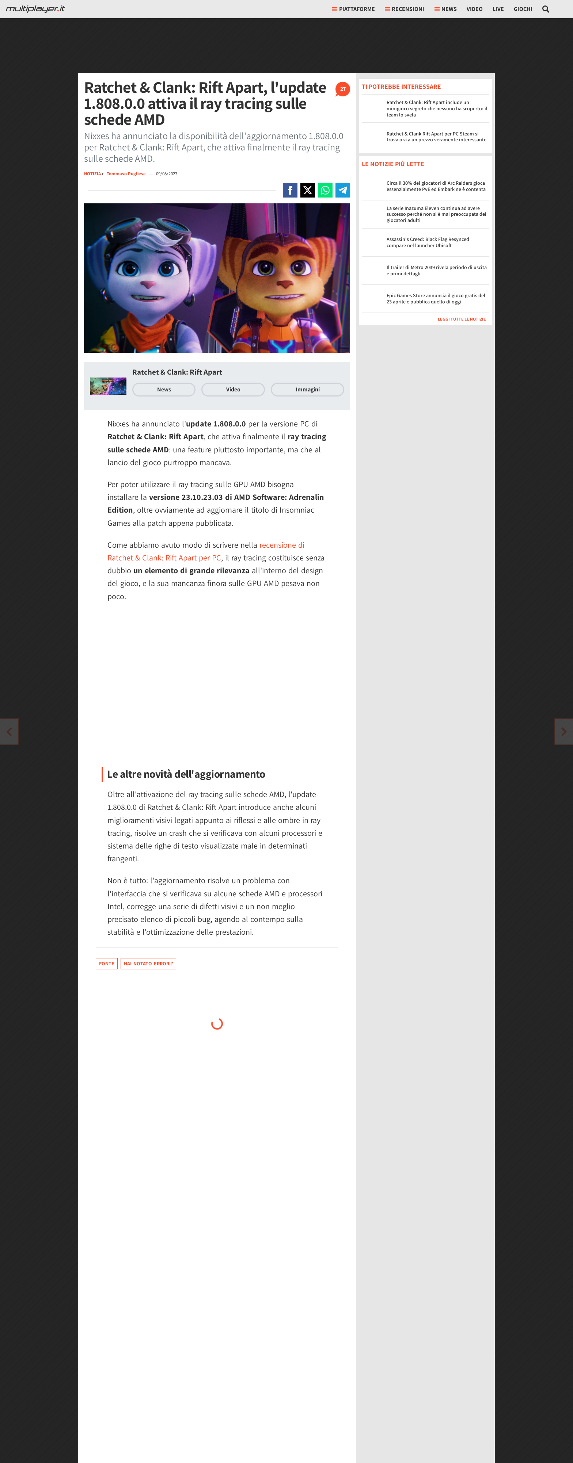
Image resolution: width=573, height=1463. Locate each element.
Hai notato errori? (148, 963)
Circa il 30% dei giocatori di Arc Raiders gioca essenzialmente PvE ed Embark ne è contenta (436, 186)
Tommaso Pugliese (127, 174)
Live (498, 9)
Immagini (308, 389)
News (164, 389)
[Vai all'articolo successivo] (9, 731)
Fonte (106, 963)
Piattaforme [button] (353, 9)
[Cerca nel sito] (546, 9)
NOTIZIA (92, 174)
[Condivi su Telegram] (342, 190)
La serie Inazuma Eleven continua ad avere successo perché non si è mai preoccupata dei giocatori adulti (436, 214)
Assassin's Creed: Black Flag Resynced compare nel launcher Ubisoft (428, 242)
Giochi (523, 9)
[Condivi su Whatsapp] (325, 190)
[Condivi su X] (307, 190)
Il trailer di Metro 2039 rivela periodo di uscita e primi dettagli (437, 270)
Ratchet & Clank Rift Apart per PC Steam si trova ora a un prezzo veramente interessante (436, 136)
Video (475, 9)
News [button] (446, 9)
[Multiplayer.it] (35, 9)
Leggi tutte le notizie (462, 319)
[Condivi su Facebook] (290, 190)
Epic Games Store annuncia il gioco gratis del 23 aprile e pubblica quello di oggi (436, 298)
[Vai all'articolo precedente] (564, 731)
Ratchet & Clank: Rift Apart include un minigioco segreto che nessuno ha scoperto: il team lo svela (437, 108)
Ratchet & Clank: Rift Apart (177, 372)
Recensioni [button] (404, 9)
